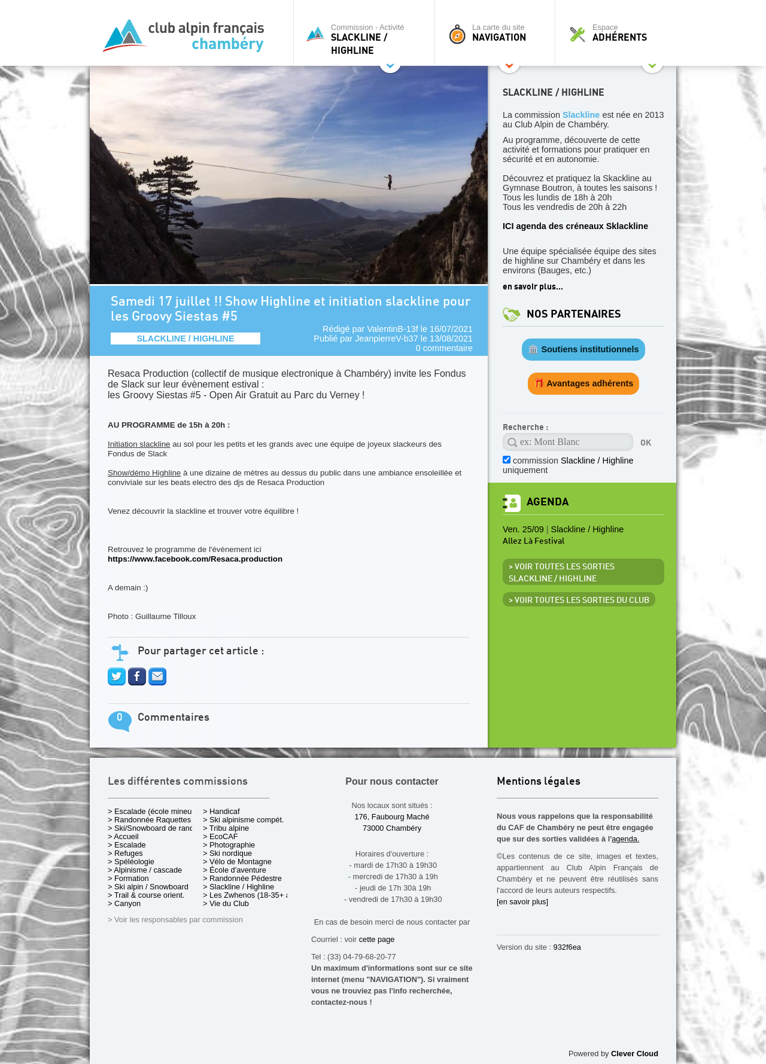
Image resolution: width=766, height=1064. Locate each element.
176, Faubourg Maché (391, 816)
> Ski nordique (227, 853)
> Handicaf (221, 811)
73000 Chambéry (392, 828)
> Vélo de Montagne (237, 861)
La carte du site (498, 33)
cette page (377, 939)
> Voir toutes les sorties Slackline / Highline (562, 573)
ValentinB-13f (392, 329)
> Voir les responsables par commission (175, 919)
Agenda (548, 502)
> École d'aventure (234, 869)
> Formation (128, 878)
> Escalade (127, 844)
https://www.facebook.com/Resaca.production (195, 558)
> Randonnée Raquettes (149, 819)
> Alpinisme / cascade (145, 869)
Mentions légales (538, 782)
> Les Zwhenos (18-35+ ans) (252, 895)
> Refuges (125, 853)
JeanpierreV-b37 (386, 338)
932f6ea (567, 947)
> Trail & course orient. (146, 895)
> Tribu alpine (226, 828)
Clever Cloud (634, 1053)
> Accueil (123, 836)
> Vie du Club (226, 903)
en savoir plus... (533, 286)
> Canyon (124, 903)
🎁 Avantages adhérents (584, 383)
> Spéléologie (131, 861)
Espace (618, 33)
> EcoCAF (220, 836)
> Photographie (229, 844)
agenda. (625, 838)
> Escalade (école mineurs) (154, 811)
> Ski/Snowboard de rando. (154, 828)
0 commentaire (444, 348)
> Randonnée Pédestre (242, 878)
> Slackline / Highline (238, 886)
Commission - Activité (367, 39)
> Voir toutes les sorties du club (579, 600)
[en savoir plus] (522, 901)
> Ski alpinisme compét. (243, 819)
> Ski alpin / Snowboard (148, 886)
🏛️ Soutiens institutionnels (583, 349)
